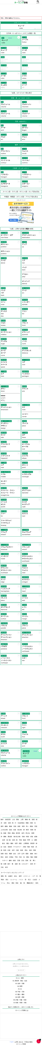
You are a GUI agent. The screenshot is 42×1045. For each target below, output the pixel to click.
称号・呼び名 (26, 833)
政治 (3, 843)
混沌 (36, 883)
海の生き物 (17, 836)
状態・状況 (4, 853)
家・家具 (26, 830)
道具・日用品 (9, 857)
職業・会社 (12, 853)
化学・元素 (15, 850)
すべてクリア (21, 970)
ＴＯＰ (12, 1042)
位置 (3, 840)
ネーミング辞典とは (21, 1010)
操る (15, 876)
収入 (29, 879)
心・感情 (34, 840)
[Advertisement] (21, 10)
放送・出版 (12, 830)
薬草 (20, 876)
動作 (2, 819)
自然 (5, 823)
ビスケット (27, 876)
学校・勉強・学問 (24, 840)
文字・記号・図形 (23, 853)
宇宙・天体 (18, 857)
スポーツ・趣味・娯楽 (9, 860)
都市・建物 (4, 826)
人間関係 (26, 843)
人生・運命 (15, 819)
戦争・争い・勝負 (27, 826)
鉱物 (35, 836)
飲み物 (20, 830)
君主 (7, 879)
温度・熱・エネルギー (22, 864)
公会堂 (35, 879)
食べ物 (8, 840)
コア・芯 (35, 876)
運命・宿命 (15, 883)
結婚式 (10, 876)
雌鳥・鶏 (4, 876)
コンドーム (13, 879)
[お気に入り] (18, 37)
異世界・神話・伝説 (21, 981)
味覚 (21, 850)
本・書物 (3, 836)
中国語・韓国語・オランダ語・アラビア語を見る (21, 197)
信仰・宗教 (32, 850)
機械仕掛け (30, 883)
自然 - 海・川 (12, 823)
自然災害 (8, 819)
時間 (32, 833)
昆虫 (26, 850)
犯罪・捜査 (18, 843)
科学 (6, 867)
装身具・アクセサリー (15, 847)
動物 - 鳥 (28, 819)
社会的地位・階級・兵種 (25, 823)
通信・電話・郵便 (31, 857)
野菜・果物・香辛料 (14, 833)
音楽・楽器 (17, 826)
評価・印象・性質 (28, 847)
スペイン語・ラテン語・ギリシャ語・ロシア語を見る (21, 192)
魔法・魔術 (9, 843)
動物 (10, 826)
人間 (22, 819)
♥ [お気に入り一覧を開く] (39, 1040)
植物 (31, 853)
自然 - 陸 (15, 840)
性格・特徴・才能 (27, 836)
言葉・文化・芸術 (22, 860)
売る (8, 883)
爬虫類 (10, 836)
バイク (21, 879)
